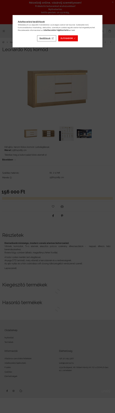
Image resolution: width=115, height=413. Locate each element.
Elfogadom (67, 38)
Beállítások (45, 38)
